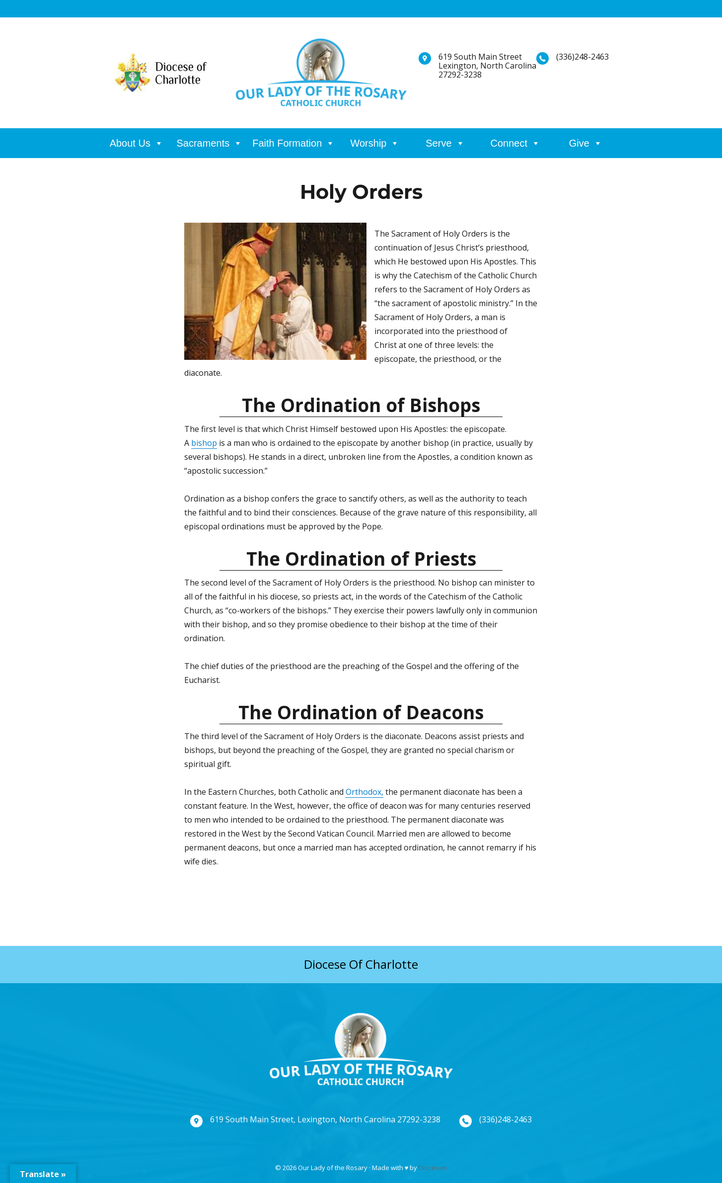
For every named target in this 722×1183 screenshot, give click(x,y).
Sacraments (203, 143)
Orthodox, (364, 791)
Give (579, 143)
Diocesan (433, 1167)
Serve (438, 143)
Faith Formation (287, 143)
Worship (368, 143)
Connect (509, 143)
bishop (204, 442)
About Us (130, 143)
